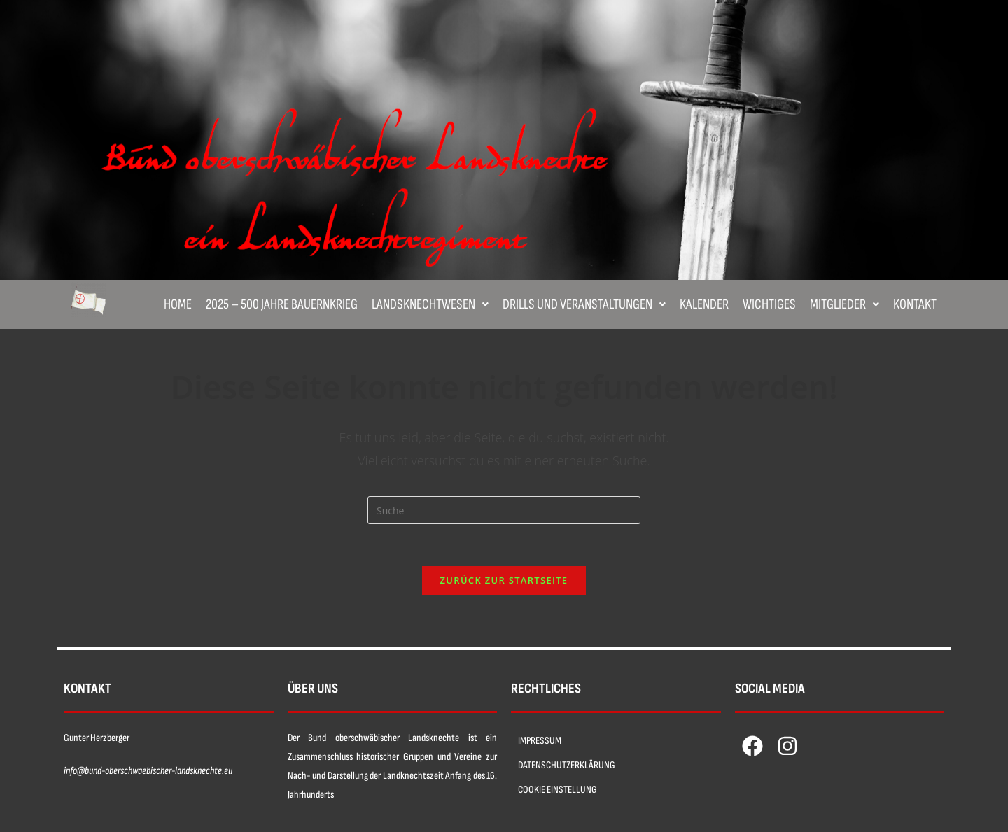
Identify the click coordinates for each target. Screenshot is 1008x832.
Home (178, 304)
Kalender (704, 304)
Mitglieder (844, 304)
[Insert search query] (504, 510)
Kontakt (915, 304)
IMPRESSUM (539, 740)
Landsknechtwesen (430, 304)
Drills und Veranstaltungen (584, 304)
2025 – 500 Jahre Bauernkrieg (282, 304)
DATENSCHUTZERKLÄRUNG (566, 765)
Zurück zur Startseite (504, 580)
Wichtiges (769, 304)
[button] (430, 304)
